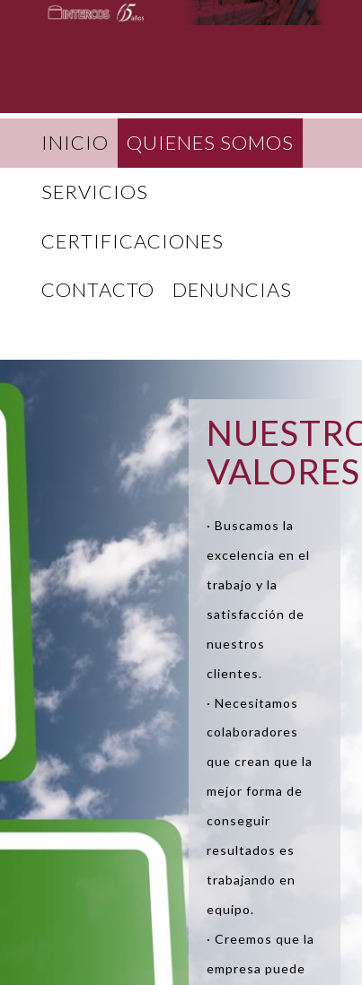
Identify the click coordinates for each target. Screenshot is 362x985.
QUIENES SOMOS (210, 142)
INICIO (75, 142)
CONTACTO (98, 289)
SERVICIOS (94, 191)
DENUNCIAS (232, 289)
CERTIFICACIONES (132, 241)
